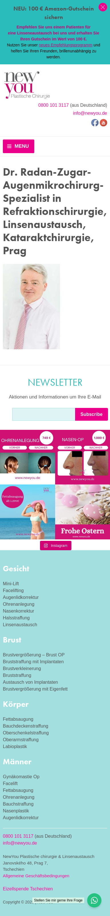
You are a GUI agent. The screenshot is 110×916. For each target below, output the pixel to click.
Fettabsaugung (18, 719)
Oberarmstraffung (21, 739)
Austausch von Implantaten (30, 682)
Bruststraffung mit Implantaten (33, 661)
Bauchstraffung (18, 804)
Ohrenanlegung (18, 604)
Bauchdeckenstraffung (25, 726)
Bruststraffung (17, 675)
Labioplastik (15, 746)
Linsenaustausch (20, 624)
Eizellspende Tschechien (28, 888)
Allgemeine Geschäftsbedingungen (36, 875)
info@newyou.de (90, 113)
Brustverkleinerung (22, 668)
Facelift (10, 783)
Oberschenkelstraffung (26, 732)
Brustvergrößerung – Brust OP (34, 654)
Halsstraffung (16, 617)
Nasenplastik (16, 810)
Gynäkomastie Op (21, 776)
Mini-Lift (11, 583)
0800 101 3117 (53, 105)
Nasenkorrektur (18, 611)
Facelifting (13, 590)
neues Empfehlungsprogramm (66, 45)
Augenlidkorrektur (21, 597)
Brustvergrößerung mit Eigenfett (35, 689)
